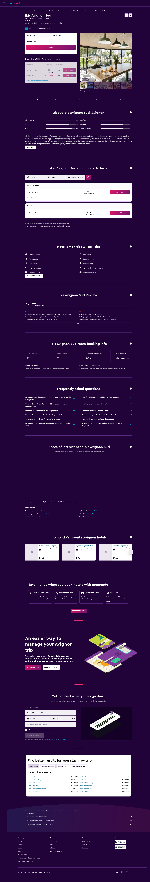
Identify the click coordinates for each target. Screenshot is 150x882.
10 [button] (66, 60)
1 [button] (56, 55)
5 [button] (41, 60)
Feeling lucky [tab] (62, 766)
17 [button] (66, 65)
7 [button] (51, 60)
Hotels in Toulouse (34, 791)
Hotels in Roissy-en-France (37, 788)
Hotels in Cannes (84, 780)
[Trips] (3, 29)
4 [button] (71, 55)
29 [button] (56, 75)
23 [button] (61, 70)
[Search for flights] (3, 10)
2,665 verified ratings (42, 28)
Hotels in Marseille (34, 783)
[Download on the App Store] (120, 847)
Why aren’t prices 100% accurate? (79, 824)
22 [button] (56, 70)
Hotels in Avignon (87, 10)
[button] (3, 3)
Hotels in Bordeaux (85, 788)
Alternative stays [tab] (48, 766)
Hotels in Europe (39, 10)
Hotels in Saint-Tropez (35, 780)
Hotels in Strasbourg (86, 783)
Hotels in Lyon (33, 786)
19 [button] (41, 70)
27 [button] (46, 75)
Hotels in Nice (83, 777)
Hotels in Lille (83, 791)
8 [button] (56, 60)
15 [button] (56, 65)
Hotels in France (51, 10)
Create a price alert (112, 599)
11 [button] (71, 60)
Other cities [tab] (33, 766)
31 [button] (66, 75)
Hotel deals (28, 10)
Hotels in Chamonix (85, 786)
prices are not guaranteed (70, 810)
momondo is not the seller (79, 817)
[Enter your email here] (52, 724)
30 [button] (61, 75)
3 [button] (66, 55)
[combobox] (52, 712)
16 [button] (61, 65)
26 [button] (41, 75)
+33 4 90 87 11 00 (31, 26)
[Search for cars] (3, 18)
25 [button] (71, 70)
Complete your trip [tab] (78, 766)
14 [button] (51, 65)
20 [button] (46, 70)
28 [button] (51, 75)
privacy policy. (62, 739)
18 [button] (71, 65)
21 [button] (51, 70)
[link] (79, 611)
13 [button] (46, 65)
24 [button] (66, 70)
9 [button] (61, 60)
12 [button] (41, 65)
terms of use (51, 739)
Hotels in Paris (32, 777)
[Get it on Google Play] (120, 842)
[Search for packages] (3, 23)
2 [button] (61, 55)
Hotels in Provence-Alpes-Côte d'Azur (69, 10)
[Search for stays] (3, 14)
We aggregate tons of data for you (79, 820)
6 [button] (46, 60)
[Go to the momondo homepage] (14, 3)
